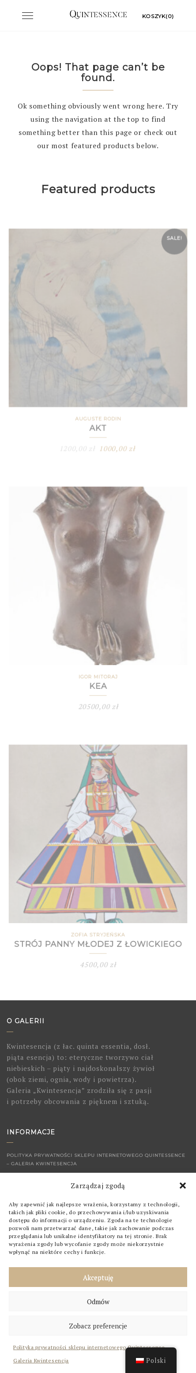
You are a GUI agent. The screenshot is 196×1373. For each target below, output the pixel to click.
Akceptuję (98, 1277)
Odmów (98, 1301)
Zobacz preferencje (98, 1325)
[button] (182, 1185)
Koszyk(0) (158, 16)
